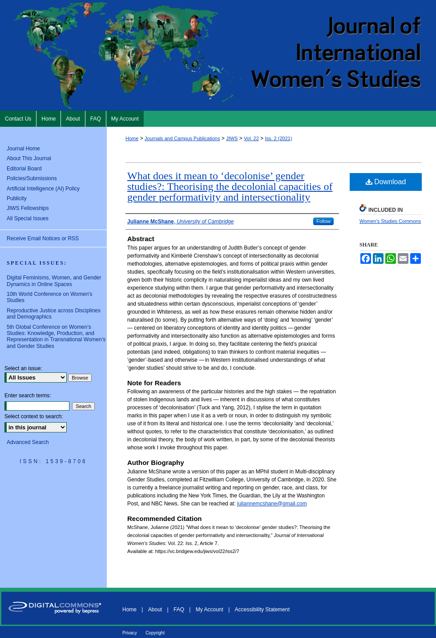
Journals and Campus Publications (182, 138)
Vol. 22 (251, 138)
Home (131, 138)
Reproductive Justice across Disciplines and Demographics (54, 313)
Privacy (129, 632)
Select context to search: (33, 416)
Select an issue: (23, 368)
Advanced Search (28, 442)
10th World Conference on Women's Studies (50, 297)
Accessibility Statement (262, 609)
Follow (323, 221)
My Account (209, 609)
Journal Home (23, 148)
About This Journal (29, 158)
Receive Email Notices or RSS (43, 238)
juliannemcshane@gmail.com (272, 504)
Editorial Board (24, 169)
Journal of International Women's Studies (218, 55)
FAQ (179, 609)
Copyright (155, 632)
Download (386, 182)
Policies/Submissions (32, 178)
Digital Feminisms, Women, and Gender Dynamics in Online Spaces (54, 281)
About (155, 609)
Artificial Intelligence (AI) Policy (43, 189)
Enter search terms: (27, 395)
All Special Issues (27, 218)
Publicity (17, 198)
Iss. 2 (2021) (278, 138)
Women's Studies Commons (390, 221)
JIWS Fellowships (28, 208)
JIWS (232, 138)
